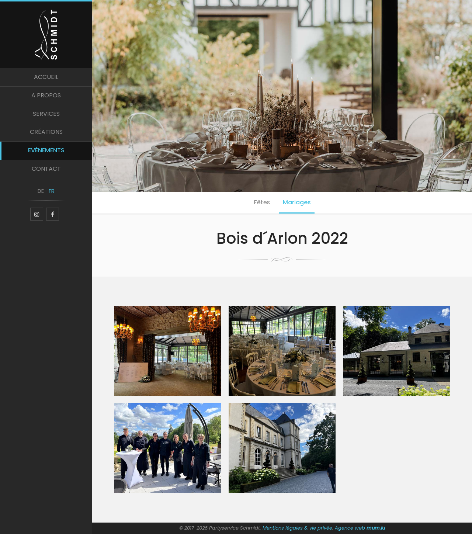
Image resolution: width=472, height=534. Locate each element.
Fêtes (262, 202)
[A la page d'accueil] (46, 34)
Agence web (350, 527)
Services (46, 114)
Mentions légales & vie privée (297, 527)
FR (52, 191)
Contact (46, 168)
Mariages (297, 202)
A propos (46, 95)
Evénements (46, 150)
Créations (46, 132)
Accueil (46, 77)
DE (41, 191)
